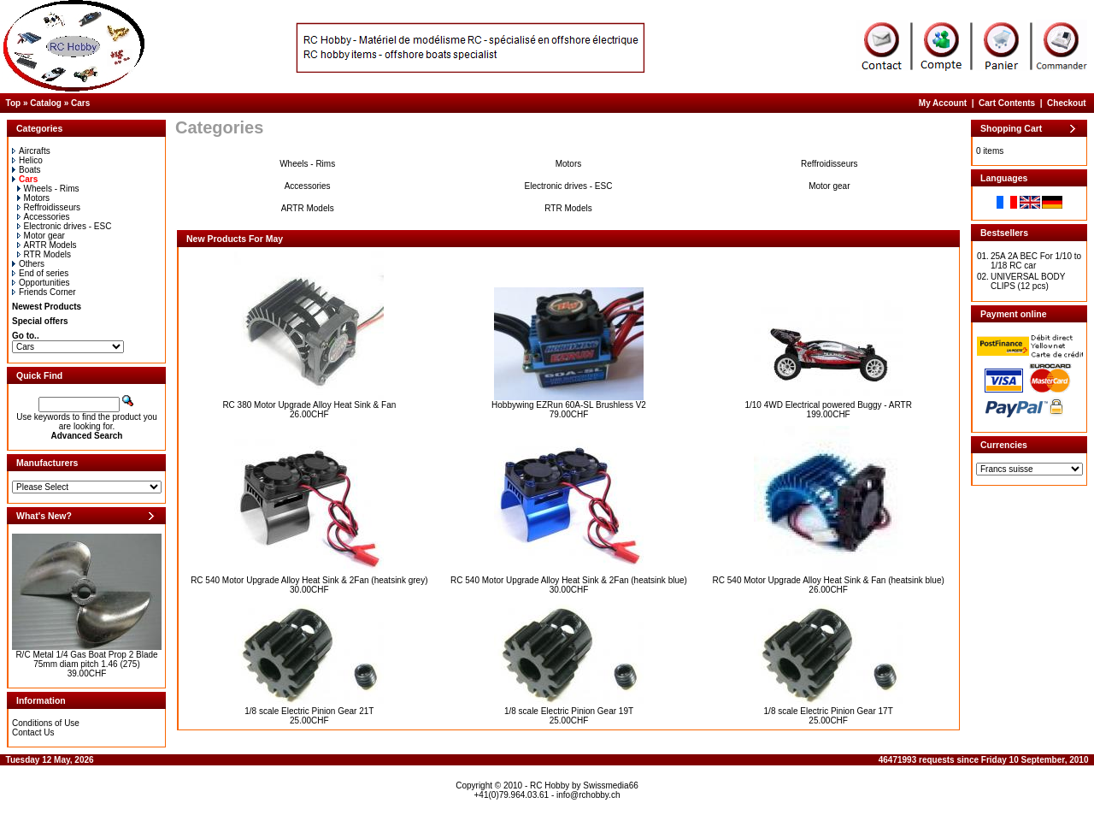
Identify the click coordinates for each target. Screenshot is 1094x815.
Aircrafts (31, 151)
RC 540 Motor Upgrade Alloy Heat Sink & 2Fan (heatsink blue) (568, 580)
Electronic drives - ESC (64, 226)
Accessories (43, 216)
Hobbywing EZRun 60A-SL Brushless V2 (568, 405)
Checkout (1066, 103)
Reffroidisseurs (49, 207)
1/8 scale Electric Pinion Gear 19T (568, 711)
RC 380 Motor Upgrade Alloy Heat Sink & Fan (309, 405)
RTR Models (44, 254)
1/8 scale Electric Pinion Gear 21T (308, 711)
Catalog (46, 103)
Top (13, 103)
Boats (26, 169)
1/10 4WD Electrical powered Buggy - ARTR (827, 405)
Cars (80, 103)
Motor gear (41, 235)
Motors (33, 198)
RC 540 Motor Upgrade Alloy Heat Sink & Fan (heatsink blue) (828, 580)
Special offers (40, 321)
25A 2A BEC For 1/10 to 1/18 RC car (1036, 260)
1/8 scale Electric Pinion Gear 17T (828, 711)
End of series (40, 273)
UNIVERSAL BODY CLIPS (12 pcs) (1028, 281)
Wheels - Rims (48, 188)
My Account (943, 103)
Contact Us (33, 732)
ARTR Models (47, 245)
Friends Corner (44, 292)
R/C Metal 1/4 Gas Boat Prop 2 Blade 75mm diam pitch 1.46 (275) (86, 659)
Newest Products (46, 306)
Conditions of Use (45, 723)
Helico (27, 160)
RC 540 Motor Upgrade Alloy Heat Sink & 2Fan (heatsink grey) (309, 580)
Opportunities (40, 282)
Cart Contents (1007, 103)
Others (28, 264)
